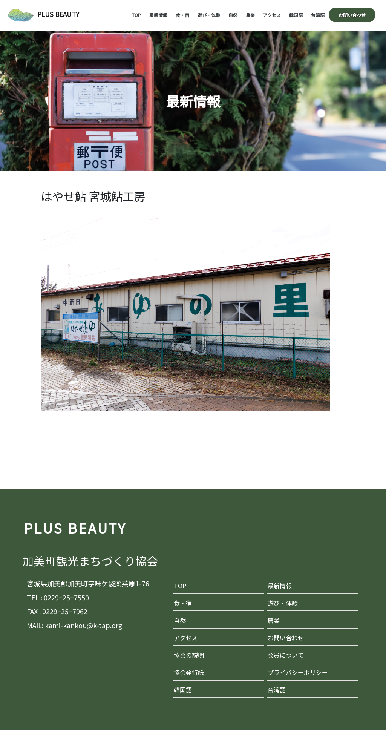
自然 (232, 15)
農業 (250, 15)
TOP (136, 15)
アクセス (272, 15)
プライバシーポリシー (298, 672)
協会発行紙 (189, 672)
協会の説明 (189, 654)
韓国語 (296, 15)
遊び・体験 (209, 15)
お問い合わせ (352, 15)
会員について (286, 654)
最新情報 (158, 15)
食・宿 (182, 15)
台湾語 (318, 15)
